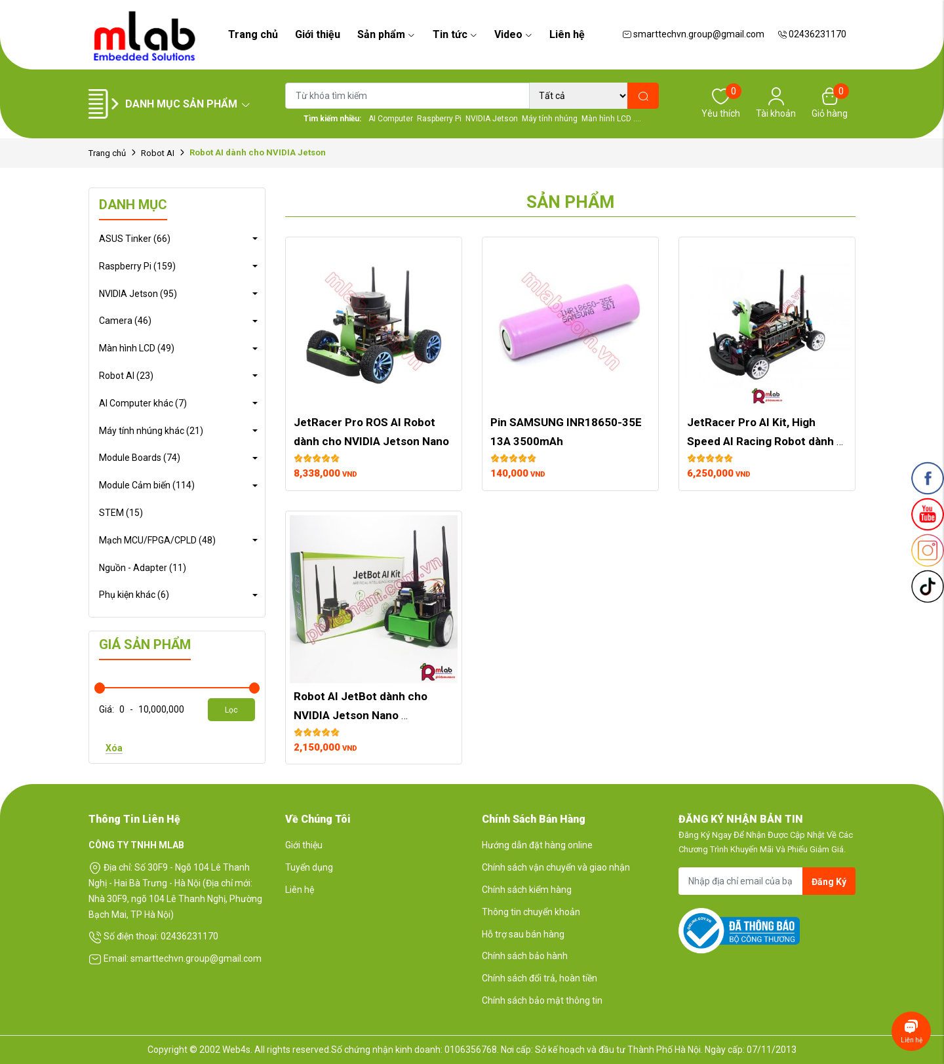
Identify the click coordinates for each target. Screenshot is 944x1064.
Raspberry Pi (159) (137, 266)
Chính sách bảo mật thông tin (542, 1000)
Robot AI (157, 153)
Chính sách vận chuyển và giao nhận (556, 867)
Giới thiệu (317, 34)
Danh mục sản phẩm (188, 104)
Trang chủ (253, 34)
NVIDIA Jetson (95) (138, 293)
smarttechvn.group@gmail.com (693, 34)
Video (513, 34)
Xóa (114, 748)
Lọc (231, 710)
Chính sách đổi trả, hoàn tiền (539, 978)
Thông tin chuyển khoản (531, 912)
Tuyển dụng (309, 867)
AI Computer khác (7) (143, 403)
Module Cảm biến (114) (147, 485)
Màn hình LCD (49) (136, 348)
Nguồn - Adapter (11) (142, 567)
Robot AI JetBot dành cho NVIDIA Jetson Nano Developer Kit (362, 715)
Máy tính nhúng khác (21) (151, 430)
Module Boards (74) (139, 457)
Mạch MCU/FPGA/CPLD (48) (157, 540)
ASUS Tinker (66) (134, 238)
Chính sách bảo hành (525, 956)
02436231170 (811, 34)
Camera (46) (125, 320)
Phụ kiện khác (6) (134, 594)
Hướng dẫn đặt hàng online (537, 845)
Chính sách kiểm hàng (527, 889)
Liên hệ (567, 34)
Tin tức (455, 34)
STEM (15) (121, 512)
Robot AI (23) (126, 375)
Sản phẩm (386, 34)
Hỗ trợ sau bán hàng (523, 934)
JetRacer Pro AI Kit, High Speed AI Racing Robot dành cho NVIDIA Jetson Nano (761, 441)
